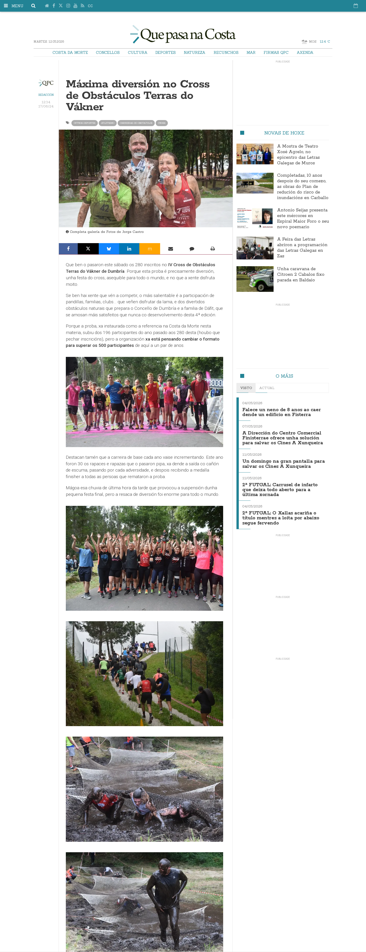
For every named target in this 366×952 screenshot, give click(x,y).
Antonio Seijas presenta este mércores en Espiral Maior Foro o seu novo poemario (303, 218)
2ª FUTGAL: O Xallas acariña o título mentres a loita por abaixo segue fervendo (280, 515)
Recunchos (226, 52)
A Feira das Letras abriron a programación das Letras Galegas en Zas (302, 248)
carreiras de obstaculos (136, 122)
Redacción (46, 95)
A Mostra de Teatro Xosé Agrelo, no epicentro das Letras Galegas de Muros (298, 155)
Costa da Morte (70, 52)
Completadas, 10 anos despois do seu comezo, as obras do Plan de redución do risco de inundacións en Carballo (302, 187)
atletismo (107, 122)
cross (161, 122)
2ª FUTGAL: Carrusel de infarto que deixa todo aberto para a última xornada (280, 488)
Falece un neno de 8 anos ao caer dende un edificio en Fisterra (281, 412)
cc (90, 6)
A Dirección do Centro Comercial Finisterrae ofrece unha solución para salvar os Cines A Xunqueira (282, 437)
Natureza (194, 52)
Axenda (305, 52)
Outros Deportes (84, 122)
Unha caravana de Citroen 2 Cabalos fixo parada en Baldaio (300, 274)
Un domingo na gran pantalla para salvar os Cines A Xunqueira (283, 462)
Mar (251, 52)
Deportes (165, 52)
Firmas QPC (276, 52)
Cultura (138, 52)
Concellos (108, 52)
